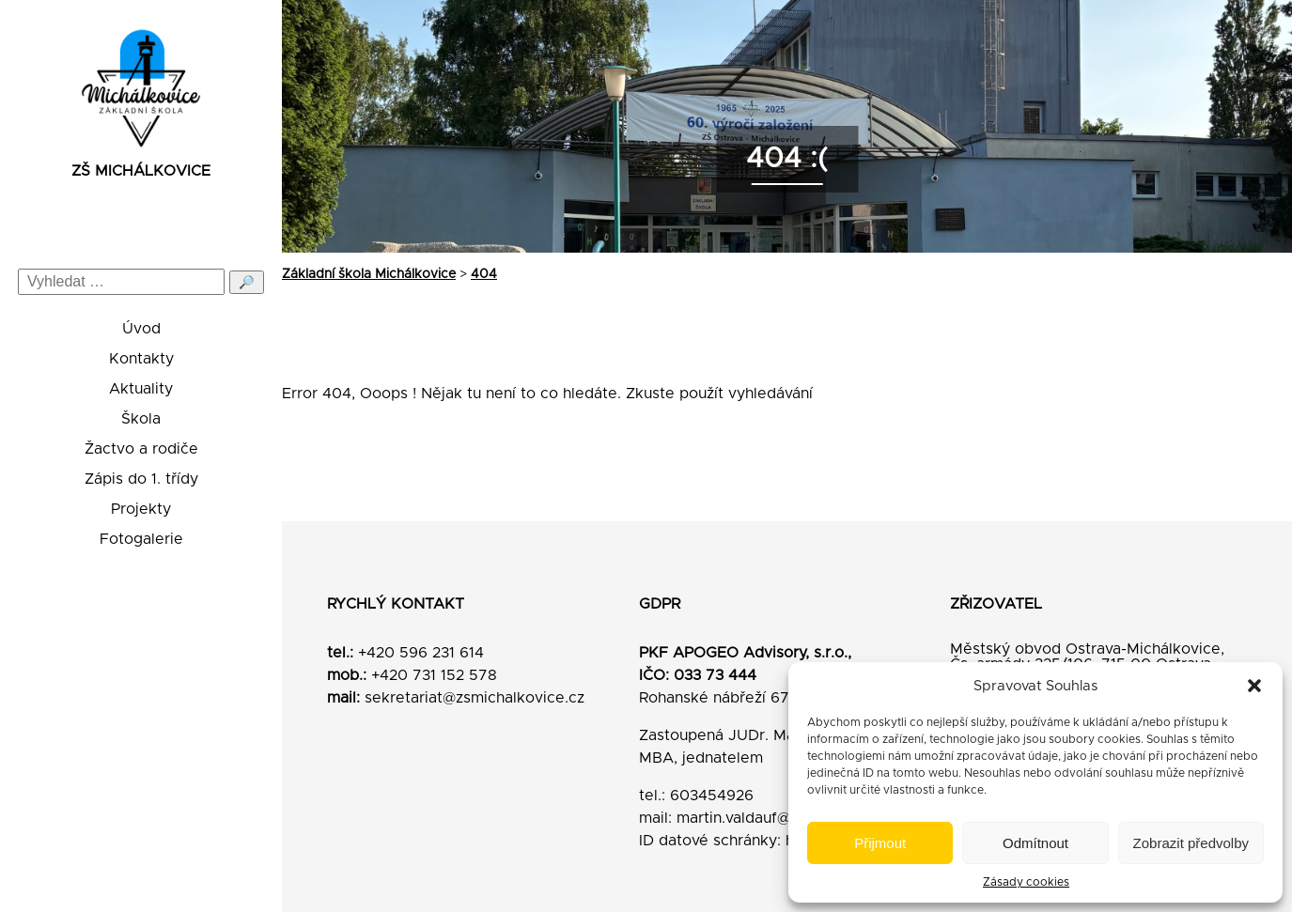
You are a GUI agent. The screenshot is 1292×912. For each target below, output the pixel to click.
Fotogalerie (141, 539)
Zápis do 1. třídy (141, 479)
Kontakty (141, 358)
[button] (1254, 685)
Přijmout (880, 843)
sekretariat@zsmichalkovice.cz (474, 697)
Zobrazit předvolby (1191, 843)
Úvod (141, 328)
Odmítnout (1035, 843)
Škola (141, 418)
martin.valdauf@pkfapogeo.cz (783, 818)
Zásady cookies (1026, 882)
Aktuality (141, 388)
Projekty (141, 509)
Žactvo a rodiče (141, 448)
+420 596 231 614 (421, 652)
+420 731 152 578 (434, 675)
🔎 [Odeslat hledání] (247, 282)
